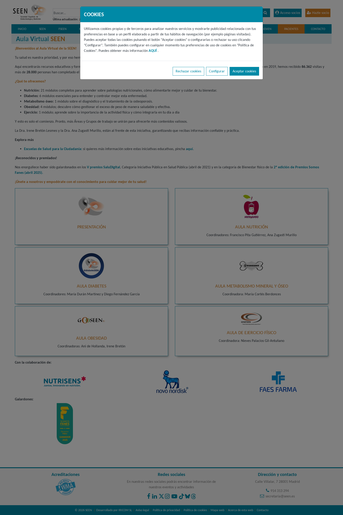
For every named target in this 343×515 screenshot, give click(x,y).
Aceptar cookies (244, 71)
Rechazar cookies (188, 71)
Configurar (217, 71)
